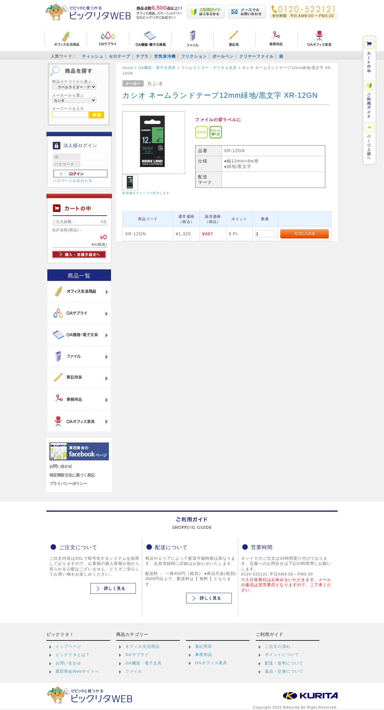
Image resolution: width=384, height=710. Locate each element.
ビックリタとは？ (73, 654)
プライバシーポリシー (68, 483)
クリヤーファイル (256, 56)
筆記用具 (203, 646)
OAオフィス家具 (211, 663)
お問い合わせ (60, 466)
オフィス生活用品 (142, 646)
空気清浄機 (165, 56)
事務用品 (203, 654)
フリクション (194, 56)
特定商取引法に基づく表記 (72, 475)
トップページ (68, 646)
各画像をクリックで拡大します (146, 193)
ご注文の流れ (278, 646)
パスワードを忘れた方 (73, 181)
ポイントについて (282, 654)
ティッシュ (92, 56)
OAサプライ (137, 654)
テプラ (142, 56)
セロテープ (119, 56)
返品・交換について (284, 671)
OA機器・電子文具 (143, 663)
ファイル (134, 671)
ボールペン (223, 56)
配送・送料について (284, 663)
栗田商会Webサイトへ (77, 671)
